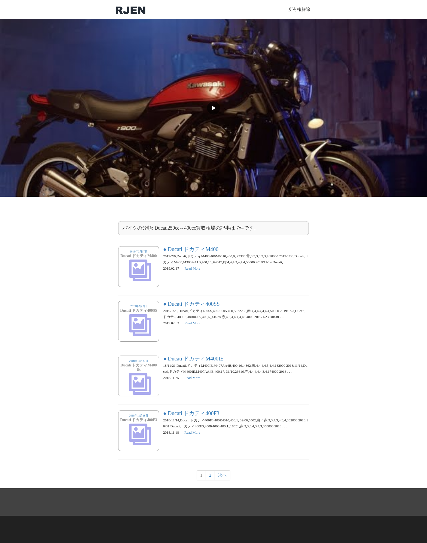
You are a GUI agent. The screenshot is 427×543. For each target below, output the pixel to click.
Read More (192, 268)
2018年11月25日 (138, 367)
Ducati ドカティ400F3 (193, 413)
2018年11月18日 (138, 420)
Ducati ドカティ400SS (194, 304)
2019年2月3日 (138, 311)
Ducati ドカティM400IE (196, 359)
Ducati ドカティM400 (193, 249)
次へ (222, 475)
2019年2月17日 (138, 256)
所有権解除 (299, 9)
